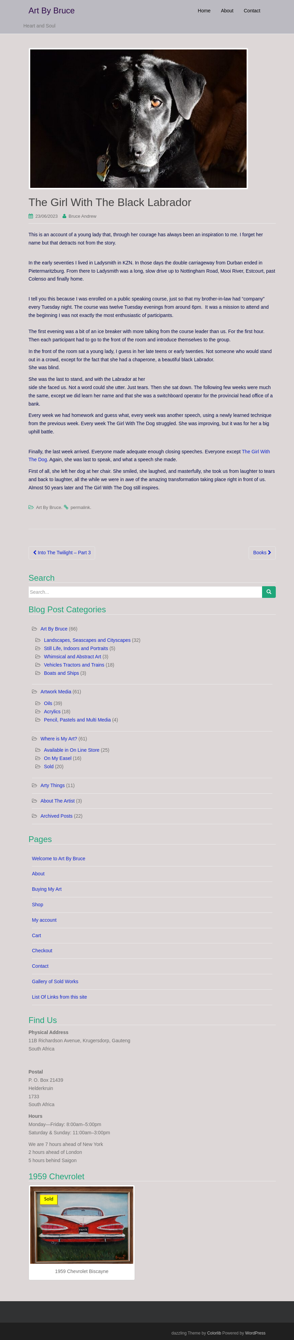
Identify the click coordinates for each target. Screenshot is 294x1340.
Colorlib (214, 1333)
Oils (48, 703)
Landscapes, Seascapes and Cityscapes (87, 640)
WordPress (255, 1333)
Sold (49, 766)
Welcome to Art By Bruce (58, 858)
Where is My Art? (59, 738)
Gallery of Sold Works (55, 981)
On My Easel (57, 758)
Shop (37, 904)
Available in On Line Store (72, 750)
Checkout (42, 950)
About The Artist (58, 801)
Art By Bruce (52, 10)
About (38, 873)
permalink (80, 507)
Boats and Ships (61, 673)
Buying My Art (46, 889)
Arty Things (53, 785)
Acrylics (52, 711)
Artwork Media (56, 691)
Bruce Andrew (83, 216)
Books (262, 552)
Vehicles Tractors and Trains (74, 665)
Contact (40, 966)
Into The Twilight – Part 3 (62, 552)
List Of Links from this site (59, 997)
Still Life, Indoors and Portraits (76, 648)
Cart (36, 935)
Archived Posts (56, 816)
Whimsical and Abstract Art (72, 656)
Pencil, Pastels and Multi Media (77, 720)
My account (44, 920)
